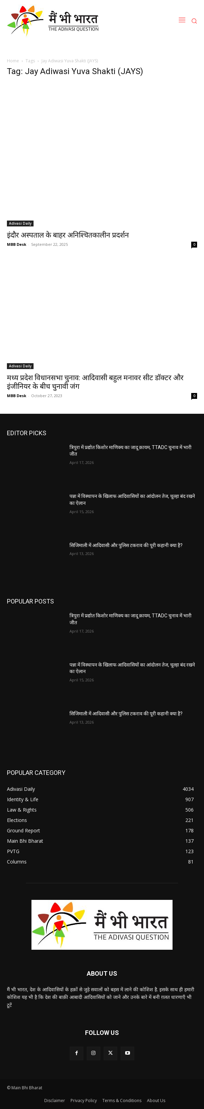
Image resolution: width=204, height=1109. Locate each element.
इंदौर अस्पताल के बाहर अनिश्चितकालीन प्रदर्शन (68, 235)
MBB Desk (16, 244)
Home (13, 61)
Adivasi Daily (20, 223)
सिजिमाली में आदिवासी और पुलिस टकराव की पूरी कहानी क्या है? (126, 545)
